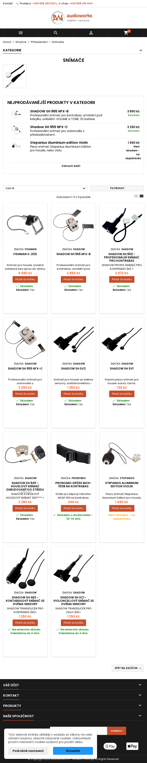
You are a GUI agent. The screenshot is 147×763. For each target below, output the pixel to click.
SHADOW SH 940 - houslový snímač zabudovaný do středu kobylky (25, 488)
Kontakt (8, 3)
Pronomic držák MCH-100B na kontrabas (73, 484)
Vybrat (46, 188)
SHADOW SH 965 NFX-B (49, 111)
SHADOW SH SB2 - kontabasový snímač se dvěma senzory (25, 600)
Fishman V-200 (25, 254)
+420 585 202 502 (43, 3)
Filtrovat (117, 188)
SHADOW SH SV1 (122, 368)
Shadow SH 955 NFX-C (49, 127)
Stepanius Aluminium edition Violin (59, 142)
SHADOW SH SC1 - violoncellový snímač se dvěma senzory (73, 600)
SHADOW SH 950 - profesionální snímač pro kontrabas (121, 257)
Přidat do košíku (25, 279)
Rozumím (73, 751)
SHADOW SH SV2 (73, 368)
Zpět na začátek (128, 668)
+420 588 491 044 (80, 3)
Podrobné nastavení (28, 751)
